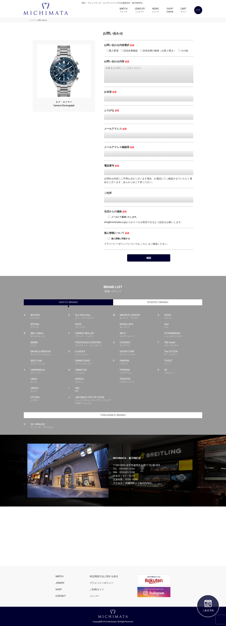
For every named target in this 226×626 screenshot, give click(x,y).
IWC (94, 390)
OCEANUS (139, 344)
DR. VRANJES (49, 426)
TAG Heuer (183, 344)
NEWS (155, 10)
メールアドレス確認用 (119, 147)
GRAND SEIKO (94, 362)
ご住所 (108, 192)
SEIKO (183, 317)
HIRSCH (94, 380)
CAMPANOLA (49, 371)
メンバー (94, 596)
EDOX (94, 326)
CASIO (49, 380)
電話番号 (111, 165)
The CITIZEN (183, 353)
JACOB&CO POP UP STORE (94, 400)
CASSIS (49, 390)
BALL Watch (49, 335)
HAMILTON (94, 371)
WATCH (123, 10)
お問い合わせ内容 (116, 61)
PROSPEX (139, 380)
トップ (32, 20)
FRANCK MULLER (94, 335)
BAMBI (49, 344)
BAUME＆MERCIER (49, 353)
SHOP (169, 10)
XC (183, 371)
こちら (143, 243)
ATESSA (49, 326)
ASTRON (49, 317)
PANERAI (139, 362)
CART (183, 10)
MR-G (139, 335)
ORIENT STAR (139, 353)
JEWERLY (157, 302)
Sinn (183, 326)
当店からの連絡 (115, 211)
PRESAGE (139, 371)
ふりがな (111, 110)
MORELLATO (139, 326)
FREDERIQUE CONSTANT (94, 344)
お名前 (110, 91)
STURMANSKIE (183, 335)
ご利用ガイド (97, 589)
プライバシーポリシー (101, 583)
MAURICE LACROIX (139, 317)
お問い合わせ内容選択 (119, 45)
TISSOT (183, 362)
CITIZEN (49, 399)
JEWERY (59, 583)
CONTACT (60, 596)
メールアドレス (115, 128)
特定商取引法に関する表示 (104, 576)
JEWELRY (140, 10)
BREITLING (49, 362)
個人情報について (116, 232)
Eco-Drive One (94, 317)
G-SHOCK (94, 353)
